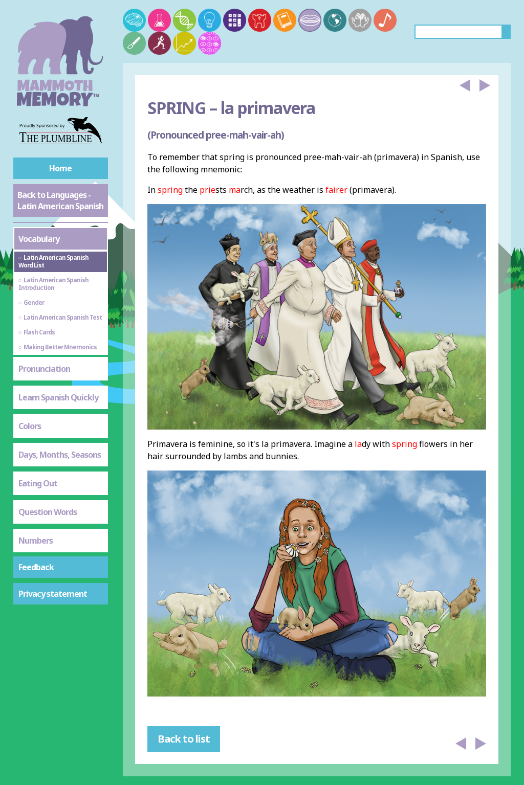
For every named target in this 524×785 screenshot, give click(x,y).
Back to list (184, 739)
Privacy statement (52, 593)
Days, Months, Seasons (59, 454)
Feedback (36, 567)
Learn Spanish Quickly (58, 397)
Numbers (35, 540)
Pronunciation (44, 368)
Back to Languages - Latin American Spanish (60, 200)
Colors (29, 426)
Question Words (47, 512)
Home (60, 168)
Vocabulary (38, 238)
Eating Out (37, 483)
